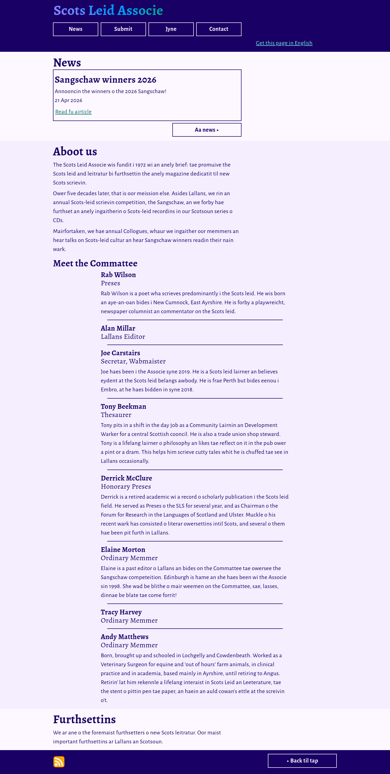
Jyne (171, 29)
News (75, 29)
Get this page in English (284, 43)
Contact (218, 29)
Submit (123, 29)
